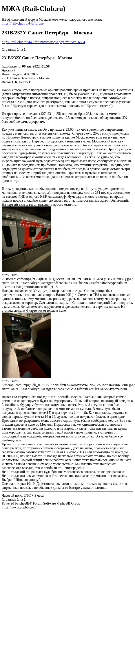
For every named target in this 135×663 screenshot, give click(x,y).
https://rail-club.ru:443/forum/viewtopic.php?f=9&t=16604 (43, 42)
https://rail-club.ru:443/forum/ (23, 23)
